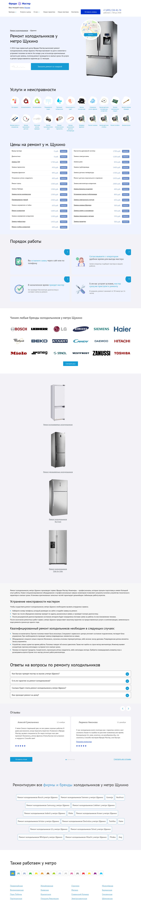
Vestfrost (120, 657)
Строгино (75, 747)
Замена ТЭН (16, 162)
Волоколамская (17, 751)
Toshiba (112, 681)
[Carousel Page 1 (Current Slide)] (66, 619)
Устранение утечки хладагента (23, 179)
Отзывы (82, 878)
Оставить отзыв (21, 619)
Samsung (53, 889)
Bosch (52, 881)
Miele (70, 673)
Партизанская (16, 760)
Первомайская (16, 747)
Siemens (53, 893)
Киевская (45, 751)
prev (122, 567)
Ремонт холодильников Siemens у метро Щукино (82, 657)
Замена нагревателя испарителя (24, 219)
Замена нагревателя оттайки (23, 207)
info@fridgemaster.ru (107, 867)
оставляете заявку (40, 264)
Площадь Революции (50, 760)
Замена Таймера (18, 191)
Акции (81, 881)
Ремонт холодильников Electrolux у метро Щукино (84, 681)
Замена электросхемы (82, 157)
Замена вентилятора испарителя (86, 185)
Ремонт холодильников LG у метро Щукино (48, 689)
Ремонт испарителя (19, 213)
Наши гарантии (49, 12)
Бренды (12, 12)
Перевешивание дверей (21, 202)
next (128, 567)
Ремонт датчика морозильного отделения (90, 179)
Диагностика (17, 157)
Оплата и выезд (85, 874)
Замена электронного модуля (85, 202)
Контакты (75, 12)
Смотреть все (70, 367)
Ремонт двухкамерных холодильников (54, 409)
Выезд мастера (17, 151)
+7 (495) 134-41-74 (111, 857)
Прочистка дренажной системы (86, 151)
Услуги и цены (25, 12)
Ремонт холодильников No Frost (85, 409)
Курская (44, 764)
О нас (36, 12)
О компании (83, 863)
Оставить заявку (91, 12)
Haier (121, 681)
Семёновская (77, 764)
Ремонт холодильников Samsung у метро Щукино (47, 665)
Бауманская (107, 751)
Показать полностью (84, 601)
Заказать (63, 151)
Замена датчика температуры (85, 174)
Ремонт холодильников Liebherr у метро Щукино (94, 665)
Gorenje (109, 657)
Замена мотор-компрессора (22, 196)
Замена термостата (19, 168)
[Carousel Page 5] (73, 619)
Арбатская (14, 764)
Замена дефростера (19, 224)
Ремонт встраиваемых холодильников (24, 409)
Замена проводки (81, 224)
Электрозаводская (79, 760)
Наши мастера (63, 12)
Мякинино (14, 768)
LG (51, 885)
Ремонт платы (17, 185)
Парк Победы (16, 755)
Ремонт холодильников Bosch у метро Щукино (37, 657)
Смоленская (107, 755)
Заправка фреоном (19, 174)
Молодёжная (107, 747)
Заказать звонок (114, 882)
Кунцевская (76, 768)
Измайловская (47, 747)
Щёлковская (107, 760)
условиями (78, 811)
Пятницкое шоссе (48, 768)
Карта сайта (83, 889)
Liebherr (53, 878)
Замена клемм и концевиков (85, 213)
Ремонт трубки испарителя (22, 230)
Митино (74, 751)
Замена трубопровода (82, 168)
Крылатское (46, 755)
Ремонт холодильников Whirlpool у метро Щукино (40, 696)
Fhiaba (113, 696)
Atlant (52, 866)
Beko (52, 870)
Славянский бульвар (80, 755)
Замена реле (79, 162)
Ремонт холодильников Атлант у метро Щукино (96, 673)
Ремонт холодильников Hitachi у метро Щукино (86, 696)
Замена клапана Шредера (84, 207)
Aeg (120, 696)
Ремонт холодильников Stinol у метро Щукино (91, 689)
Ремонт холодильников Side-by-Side (115, 409)
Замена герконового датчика (85, 219)
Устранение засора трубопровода (87, 196)
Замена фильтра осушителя (84, 191)
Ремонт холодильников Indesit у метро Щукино (44, 673)
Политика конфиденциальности (21, 875)
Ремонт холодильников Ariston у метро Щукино (38, 681)
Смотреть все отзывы (121, 619)
